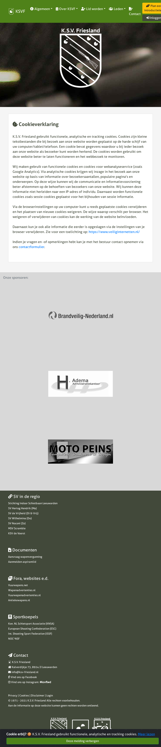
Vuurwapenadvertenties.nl (24, 595)
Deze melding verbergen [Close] (82, 741)
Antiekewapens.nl (19, 600)
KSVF (16, 11)
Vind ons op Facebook (23, 677)
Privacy (12, 695)
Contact (135, 11)
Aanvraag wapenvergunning (25, 556)
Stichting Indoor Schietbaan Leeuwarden (32, 503)
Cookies (24, 695)
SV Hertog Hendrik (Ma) (22, 508)
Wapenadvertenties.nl (21, 590)
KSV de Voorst (16, 533)
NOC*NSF (13, 638)
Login (49, 695)
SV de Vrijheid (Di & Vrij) (23, 513)
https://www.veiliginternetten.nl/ (114, 232)
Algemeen (40, 9)
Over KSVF (65, 9)
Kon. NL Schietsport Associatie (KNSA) (31, 623)
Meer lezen (146, 735)
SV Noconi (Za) (17, 523)
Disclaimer (37, 695)
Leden (116, 9)
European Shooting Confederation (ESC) (32, 628)
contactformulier (31, 247)
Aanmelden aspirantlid (22, 561)
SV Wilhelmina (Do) (20, 518)
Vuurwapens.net (18, 585)
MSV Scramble (17, 528)
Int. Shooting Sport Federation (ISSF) (30, 633)
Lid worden (92, 9)
